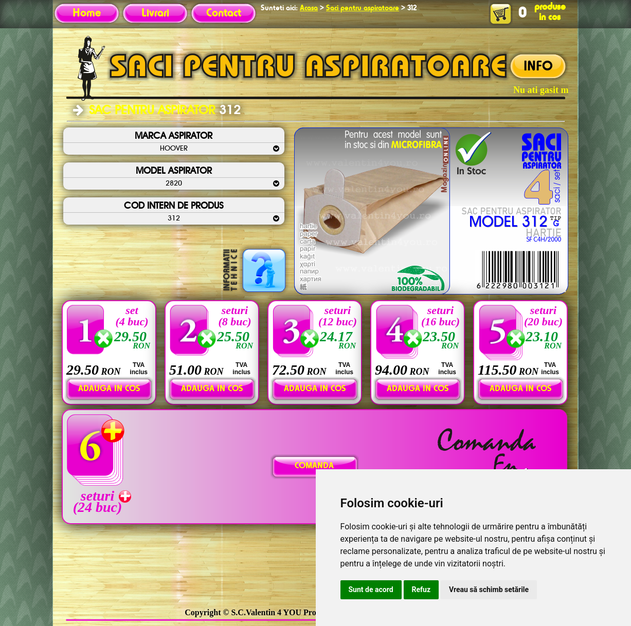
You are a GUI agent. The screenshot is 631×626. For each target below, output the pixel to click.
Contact (223, 13)
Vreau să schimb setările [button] (489, 589)
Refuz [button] (421, 589)
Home (87, 13)
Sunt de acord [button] (371, 589)
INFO (538, 67)
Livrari (155, 13)
